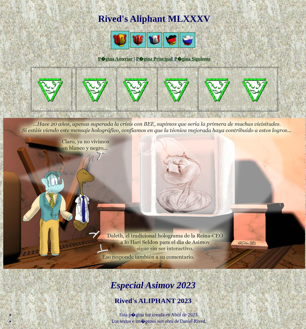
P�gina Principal (154, 58)
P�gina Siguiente (191, 58)
